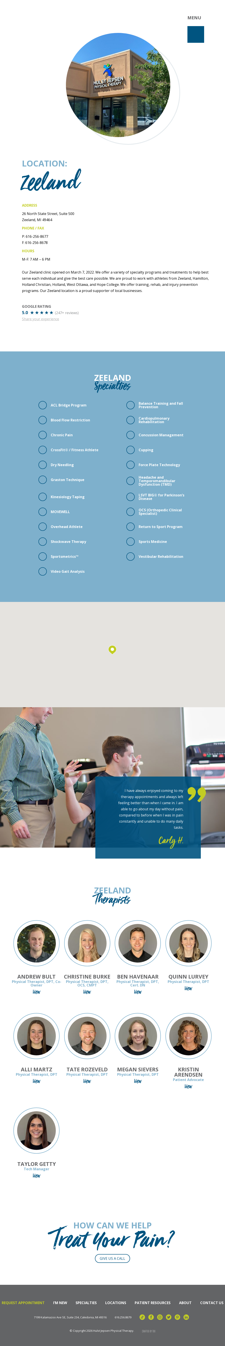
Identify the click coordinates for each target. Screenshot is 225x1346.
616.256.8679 (123, 1317)
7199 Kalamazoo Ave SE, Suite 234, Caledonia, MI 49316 (70, 1317)
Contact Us (211, 1302)
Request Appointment (23, 1302)
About (185, 1302)
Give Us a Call (112, 1258)
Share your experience (40, 319)
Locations (115, 1302)
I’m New (60, 1302)
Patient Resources (153, 1302)
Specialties (86, 1302)
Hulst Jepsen (41, 18)
